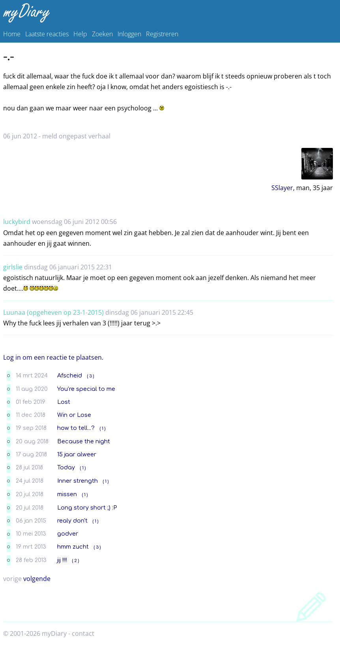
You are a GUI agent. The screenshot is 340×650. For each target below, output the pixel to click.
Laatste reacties (47, 34)
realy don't (72, 520)
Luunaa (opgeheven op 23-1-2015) (53, 312)
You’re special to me (86, 389)
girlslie (12, 267)
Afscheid (69, 375)
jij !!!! (62, 560)
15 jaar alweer (76, 454)
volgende (36, 578)
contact (83, 633)
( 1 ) (102, 428)
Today (66, 467)
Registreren (162, 34)
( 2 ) (75, 560)
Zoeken (102, 34)
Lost (63, 402)
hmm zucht (73, 547)
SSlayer (282, 187)
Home (12, 34)
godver (67, 533)
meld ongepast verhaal (76, 136)
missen (67, 494)
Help (80, 34)
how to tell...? (76, 428)
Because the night (83, 441)
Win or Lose (74, 415)
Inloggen (129, 34)
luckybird (16, 221)
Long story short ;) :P (87, 507)
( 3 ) (90, 376)
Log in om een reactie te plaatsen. (53, 357)
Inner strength (77, 481)
